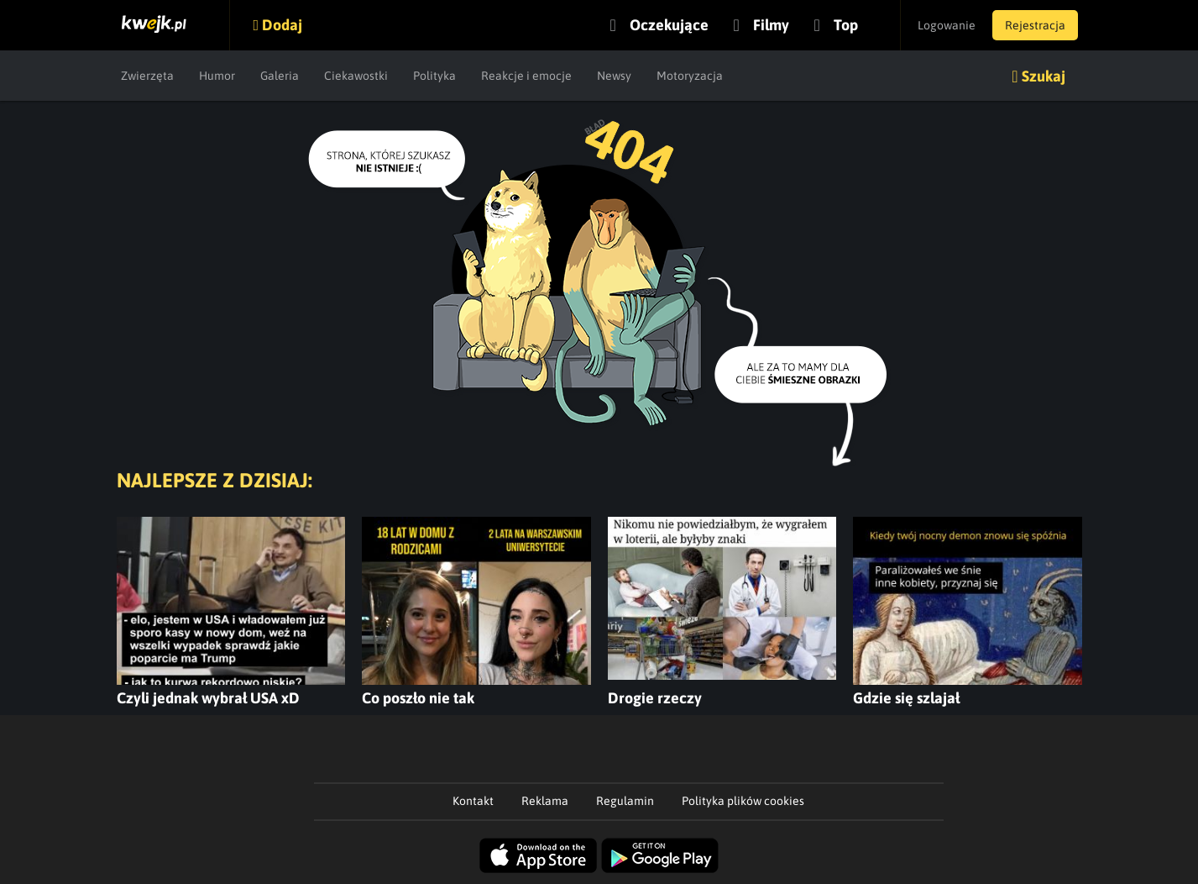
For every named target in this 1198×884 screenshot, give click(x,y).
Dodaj (282, 25)
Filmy (771, 25)
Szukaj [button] (1043, 76)
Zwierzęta (147, 75)
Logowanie (947, 25)
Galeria (279, 75)
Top (846, 25)
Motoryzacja (690, 75)
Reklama (544, 801)
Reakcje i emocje (526, 75)
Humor (217, 75)
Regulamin (625, 801)
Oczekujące (669, 25)
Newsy (614, 75)
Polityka (434, 75)
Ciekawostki (356, 75)
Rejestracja (1035, 25)
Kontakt (473, 801)
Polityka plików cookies (743, 801)
